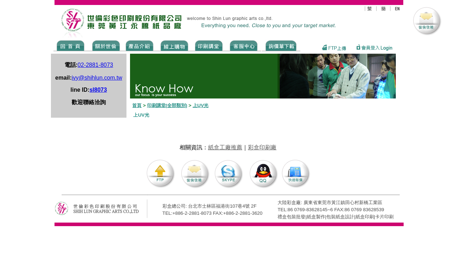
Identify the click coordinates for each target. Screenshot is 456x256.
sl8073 (98, 90)
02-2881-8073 (95, 65)
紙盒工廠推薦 (225, 147)
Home (70, 45)
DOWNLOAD (281, 45)
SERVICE (244, 45)
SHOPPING (174, 45)
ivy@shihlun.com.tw (97, 78)
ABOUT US (104, 45)
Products (139, 45)
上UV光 (201, 105)
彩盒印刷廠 (262, 147)
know (209, 45)
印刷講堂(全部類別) (167, 105)
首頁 (136, 105)
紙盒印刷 (365, 216)
